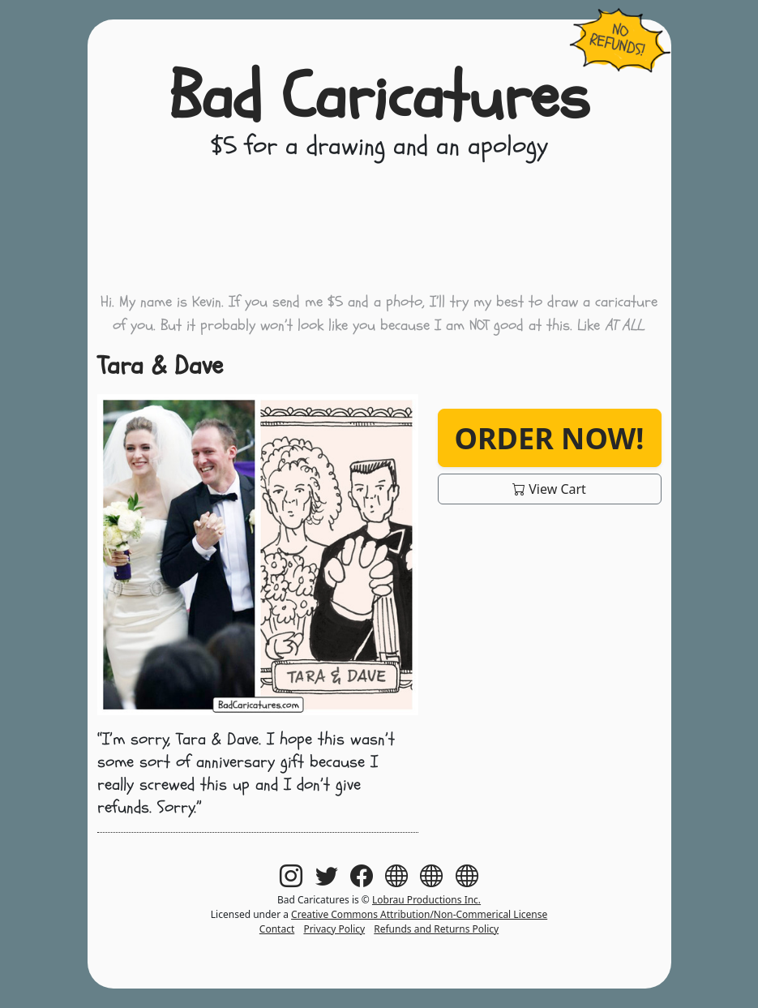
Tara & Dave (160, 366)
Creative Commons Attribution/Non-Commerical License (419, 914)
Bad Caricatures (379, 97)
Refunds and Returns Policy (436, 929)
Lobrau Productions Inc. (426, 900)
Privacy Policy (334, 929)
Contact (276, 929)
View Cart (549, 489)
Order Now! (549, 438)
